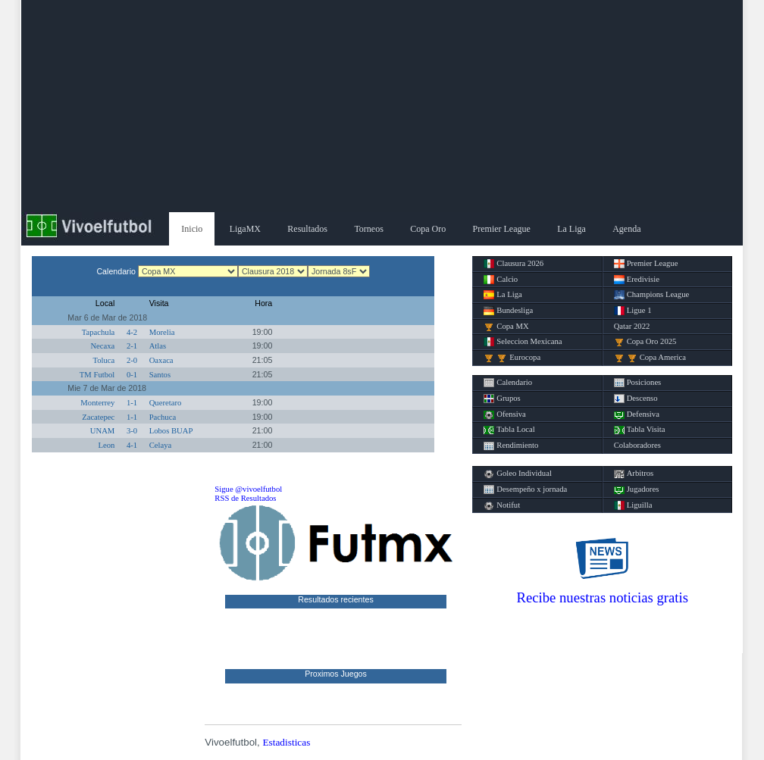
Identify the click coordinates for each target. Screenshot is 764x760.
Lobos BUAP (171, 431)
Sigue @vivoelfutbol (248, 489)
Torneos (368, 229)
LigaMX (245, 229)
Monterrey (97, 403)
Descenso (636, 398)
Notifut (502, 505)
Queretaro (165, 403)
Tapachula (98, 332)
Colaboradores (637, 445)
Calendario (508, 382)
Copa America (650, 357)
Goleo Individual (518, 473)
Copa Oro (428, 229)
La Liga (571, 229)
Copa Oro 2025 (645, 341)
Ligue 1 (633, 310)
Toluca (103, 360)
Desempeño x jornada (525, 489)
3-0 (132, 431)
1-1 (132, 403)
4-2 (132, 332)
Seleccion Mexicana (523, 341)
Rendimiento (511, 445)
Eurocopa (512, 357)
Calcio (501, 279)
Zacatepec (98, 417)
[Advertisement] (382, 106)
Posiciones (638, 382)
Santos (160, 375)
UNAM (102, 431)
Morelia (162, 332)
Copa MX (506, 326)
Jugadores (636, 489)
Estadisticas (286, 742)
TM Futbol (97, 375)
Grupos (502, 398)
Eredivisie (636, 279)
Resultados (307, 229)
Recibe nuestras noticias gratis (602, 597)
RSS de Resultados (245, 498)
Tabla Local (509, 429)
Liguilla (633, 505)
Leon (106, 445)
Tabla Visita (639, 429)
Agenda (626, 229)
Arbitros (634, 473)
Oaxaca (161, 360)
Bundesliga (508, 310)
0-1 (132, 375)
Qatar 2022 (632, 326)
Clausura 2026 (513, 263)
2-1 (132, 346)
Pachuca (163, 417)
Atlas (158, 346)
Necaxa (102, 346)
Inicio (191, 229)
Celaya (160, 445)
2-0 (132, 360)
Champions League (652, 294)
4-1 (132, 445)
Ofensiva (504, 414)
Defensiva (636, 414)
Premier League (502, 229)
